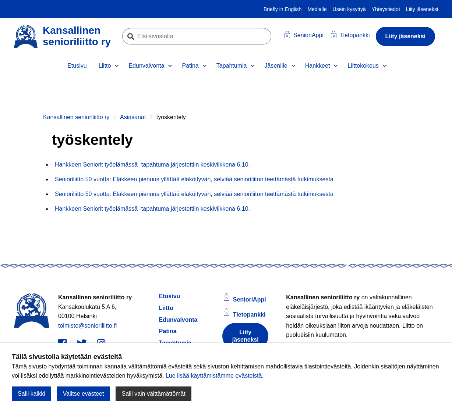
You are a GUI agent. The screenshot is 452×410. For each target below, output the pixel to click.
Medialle (316, 9)
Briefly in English (283, 9)
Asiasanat (133, 117)
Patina (190, 66)
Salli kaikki (31, 394)
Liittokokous (363, 66)
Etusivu (76, 66)
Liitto (105, 66)
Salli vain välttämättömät (153, 394)
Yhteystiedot (386, 9)
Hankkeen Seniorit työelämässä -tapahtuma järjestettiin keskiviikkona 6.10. (152, 164)
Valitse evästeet (83, 394)
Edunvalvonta (146, 66)
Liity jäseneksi (422, 9)
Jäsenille (275, 66)
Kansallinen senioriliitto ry (76, 117)
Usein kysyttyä (349, 9)
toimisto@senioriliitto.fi (87, 325)
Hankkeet (317, 66)
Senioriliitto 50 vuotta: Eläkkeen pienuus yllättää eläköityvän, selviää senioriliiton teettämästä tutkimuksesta (194, 179)
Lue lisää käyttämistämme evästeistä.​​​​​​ (215, 375)
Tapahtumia (231, 66)
